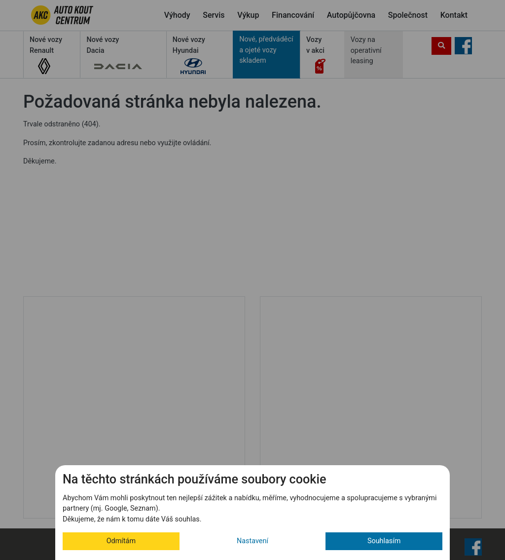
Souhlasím (384, 541)
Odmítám (121, 541)
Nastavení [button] (252, 541)
